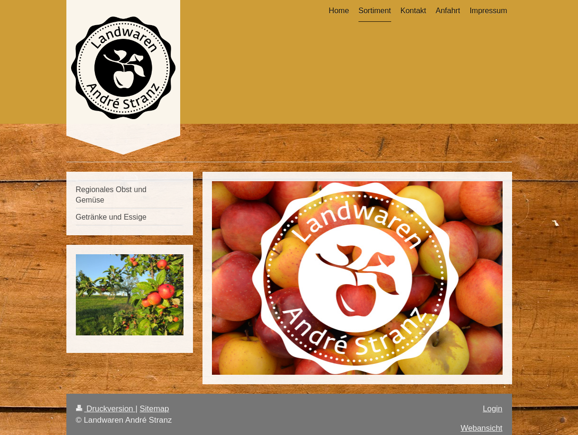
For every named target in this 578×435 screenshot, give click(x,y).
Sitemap (154, 408)
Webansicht (482, 428)
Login (492, 408)
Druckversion (106, 408)
